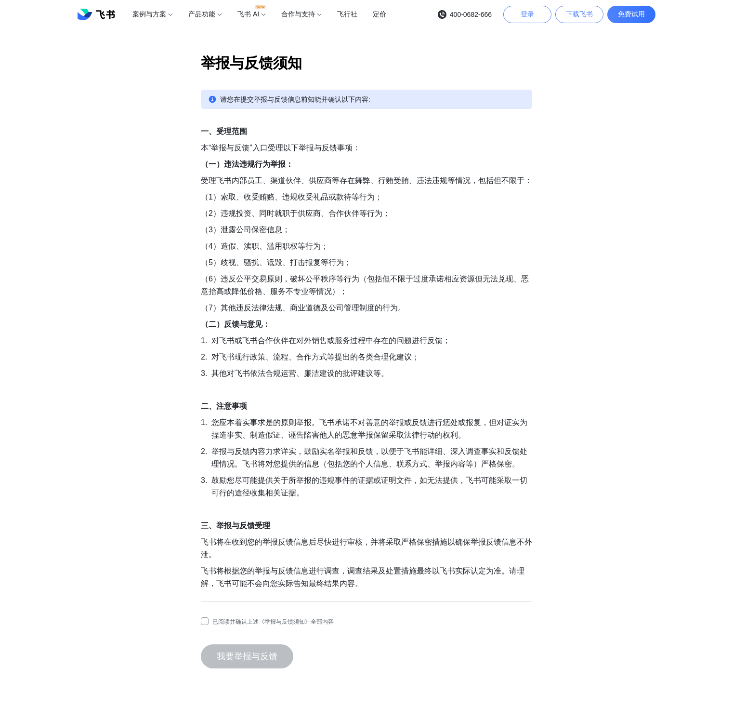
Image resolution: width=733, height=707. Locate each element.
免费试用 (631, 14)
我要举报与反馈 (247, 656)
